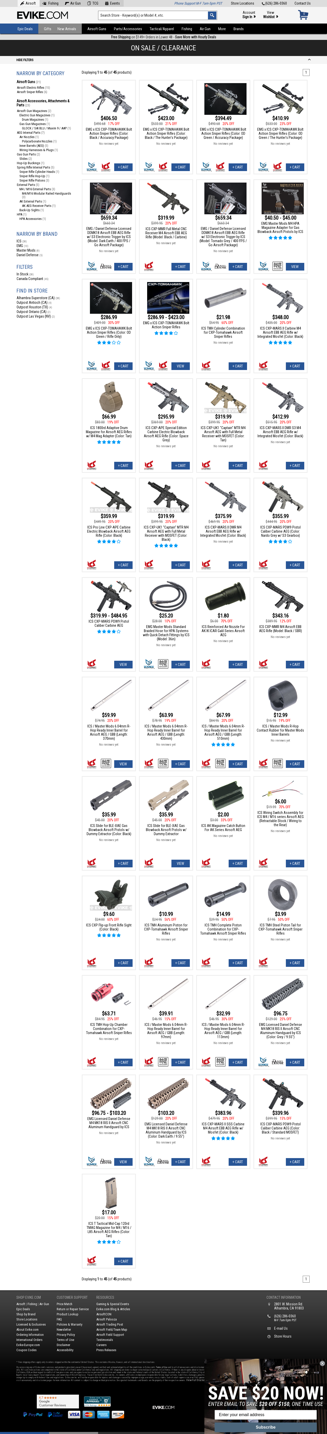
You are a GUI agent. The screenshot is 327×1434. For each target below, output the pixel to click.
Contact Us (303, 3)
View (270, 14)
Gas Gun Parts (28, 154)
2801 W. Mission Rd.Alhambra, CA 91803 (289, 1306)
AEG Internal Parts (31, 133)
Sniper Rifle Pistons (34, 180)
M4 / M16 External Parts (37, 189)
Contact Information (283, 1297)
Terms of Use (65, 1340)
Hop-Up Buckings (30, 163)
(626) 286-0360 (274, 3)
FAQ (59, 1319)
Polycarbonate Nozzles (39, 141)
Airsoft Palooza (106, 1319)
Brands (238, 29)
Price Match (64, 1304)
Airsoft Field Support (110, 1335)
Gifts (47, 29)
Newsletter (64, 1329)
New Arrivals (66, 29)
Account (248, 14)
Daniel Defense (30, 255)
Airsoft (28, 2)
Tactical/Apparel (162, 29)
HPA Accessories (32, 219)
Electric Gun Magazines (37, 115)
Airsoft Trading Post (109, 1324)
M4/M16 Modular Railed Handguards (46, 195)
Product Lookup (67, 1314)
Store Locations (242, 3)
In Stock (25, 274)
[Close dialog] (322, 1363)
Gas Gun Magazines (34, 124)
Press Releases (106, 1350)
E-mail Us (281, 1328)
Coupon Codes (26, 1350)
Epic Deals (25, 29)
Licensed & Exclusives (31, 1324)
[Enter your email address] (266, 1415)
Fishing (50, 2)
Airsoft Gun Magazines (34, 111)
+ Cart (123, 167)
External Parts (28, 185)
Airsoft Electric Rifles (33, 87)
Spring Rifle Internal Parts (35, 167)
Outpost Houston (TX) (34, 307)
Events (112, 2)
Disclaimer (63, 1345)
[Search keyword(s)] (157, 15)
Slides (25, 159)
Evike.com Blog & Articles (113, 1309)
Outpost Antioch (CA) (34, 302)
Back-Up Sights (31, 210)
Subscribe (265, 1427)
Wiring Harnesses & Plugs (38, 150)
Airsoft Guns (96, 29)
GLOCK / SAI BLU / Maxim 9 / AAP (46, 128)
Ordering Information (30, 1335)
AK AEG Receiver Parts (39, 206)
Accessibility (65, 1350)
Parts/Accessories (128, 29)
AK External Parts (32, 201)
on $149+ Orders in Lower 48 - (163, 37)
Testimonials (104, 1340)
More (222, 29)
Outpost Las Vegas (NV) (36, 316)
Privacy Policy (66, 1335)
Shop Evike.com (28, 1297)
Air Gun (73, 2)
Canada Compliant (33, 279)
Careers (101, 1345)
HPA (22, 214)
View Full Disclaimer (197, 1380)
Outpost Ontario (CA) (34, 312)
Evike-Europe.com (28, 1345)
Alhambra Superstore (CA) (38, 298)
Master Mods (28, 250)
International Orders (29, 1340)
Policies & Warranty (69, 1324)
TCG (92, 2)
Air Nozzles (29, 137)
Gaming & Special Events (112, 1304)
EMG (22, 246)
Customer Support (72, 1297)
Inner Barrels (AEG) (33, 146)
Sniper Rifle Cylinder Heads (39, 172)
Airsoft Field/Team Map (111, 1329)
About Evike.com (27, 1329)
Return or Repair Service (73, 1309)
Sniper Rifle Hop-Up (34, 176)
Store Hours (282, 1336)
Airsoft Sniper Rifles (32, 92)
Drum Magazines (35, 119)
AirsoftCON (103, 1314)
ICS (22, 241)
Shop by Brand (26, 1314)
